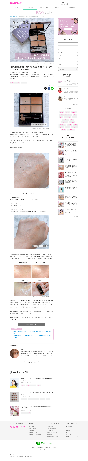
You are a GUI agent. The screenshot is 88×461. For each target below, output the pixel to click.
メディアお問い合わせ (51, 428)
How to (23, 385)
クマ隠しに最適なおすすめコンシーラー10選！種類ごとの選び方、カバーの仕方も (32, 332)
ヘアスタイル (64, 122)
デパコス (36, 398)
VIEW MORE (75, 104)
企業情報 (33, 447)
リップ (72, 119)
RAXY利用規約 (50, 434)
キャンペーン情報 (44, 7)
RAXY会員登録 (69, 426)
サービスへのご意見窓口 (52, 432)
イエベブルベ (42, 398)
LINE (67, 432)
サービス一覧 (12, 456)
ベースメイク (61, 47)
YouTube (67, 436)
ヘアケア (60, 55)
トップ (16, 7)
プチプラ (72, 122)
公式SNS (57, 7)
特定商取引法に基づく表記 (52, 436)
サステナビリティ (28, 456)
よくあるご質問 (71, 7)
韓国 (61, 117)
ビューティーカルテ (33, 432)
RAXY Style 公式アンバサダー (14, 82)
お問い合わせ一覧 (20, 456)
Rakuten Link (68, 434)
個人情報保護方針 (40, 447)
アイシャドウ (31, 398)
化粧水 (75, 124)
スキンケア (60, 44)
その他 (59, 64)
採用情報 (54, 447)
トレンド (74, 117)
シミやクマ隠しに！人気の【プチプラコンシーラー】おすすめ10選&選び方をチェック (32, 336)
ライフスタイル (71, 129)
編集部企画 (74, 112)
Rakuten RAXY (16, 3)
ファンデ (67, 127)
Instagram (68, 430)
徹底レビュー (24, 398)
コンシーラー (24, 82)
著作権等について (48, 447)
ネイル (59, 58)
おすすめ (23, 412)
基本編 (28, 385)
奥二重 (39, 385)
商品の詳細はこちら (31, 324)
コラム (59, 61)
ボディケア (60, 52)
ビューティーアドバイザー (34, 434)
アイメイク (15, 80)
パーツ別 (69, 124)
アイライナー (33, 385)
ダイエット (74, 127)
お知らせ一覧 (50, 426)
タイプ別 (48, 398)
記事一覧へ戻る (32, 363)
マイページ (31, 430)
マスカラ (28, 412)
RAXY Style (30, 7)
